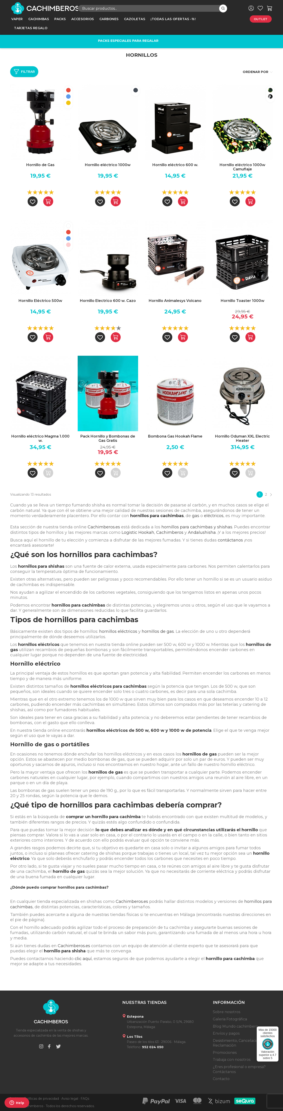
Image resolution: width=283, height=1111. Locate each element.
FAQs (85, 1099)
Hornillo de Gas (40, 165)
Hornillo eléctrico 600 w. (175, 165)
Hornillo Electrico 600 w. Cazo (108, 301)
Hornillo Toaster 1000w (242, 301)
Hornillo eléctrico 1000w (108, 165)
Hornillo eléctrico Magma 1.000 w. (40, 438)
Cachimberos (169, 532)
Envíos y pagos (226, 1033)
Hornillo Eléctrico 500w (40, 301)
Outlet (261, 19)
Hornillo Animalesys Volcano (175, 301)
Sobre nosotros (226, 1012)
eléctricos (213, 515)
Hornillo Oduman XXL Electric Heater (242, 438)
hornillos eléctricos (118, 631)
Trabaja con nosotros (231, 1059)
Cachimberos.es (104, 527)
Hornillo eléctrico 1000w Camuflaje (242, 167)
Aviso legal (69, 1099)
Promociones (225, 1052)
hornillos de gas (158, 631)
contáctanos (230, 540)
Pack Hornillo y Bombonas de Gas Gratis (107, 438)
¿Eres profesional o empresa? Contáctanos (239, 1069)
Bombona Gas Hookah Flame (175, 436)
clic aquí (83, 958)
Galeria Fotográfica (230, 1019)
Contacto (221, 1079)
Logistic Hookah (138, 532)
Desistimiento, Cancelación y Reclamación (238, 1043)
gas (195, 515)
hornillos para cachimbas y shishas (196, 527)
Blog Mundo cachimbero (235, 1026)
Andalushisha (202, 532)
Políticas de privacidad (41, 1099)
